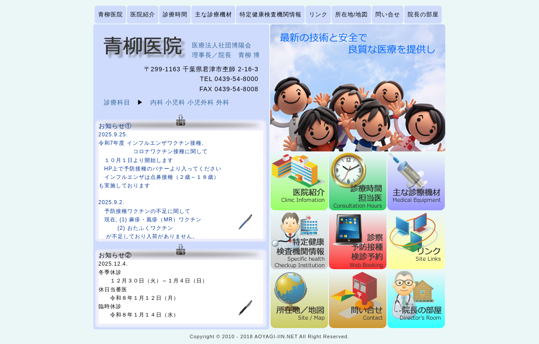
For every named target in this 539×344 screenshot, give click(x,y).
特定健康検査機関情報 (271, 14)
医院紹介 (142, 14)
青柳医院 (110, 14)
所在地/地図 (351, 14)
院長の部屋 (423, 14)
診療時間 (175, 14)
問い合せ (387, 14)
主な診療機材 (213, 14)
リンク (318, 14)
